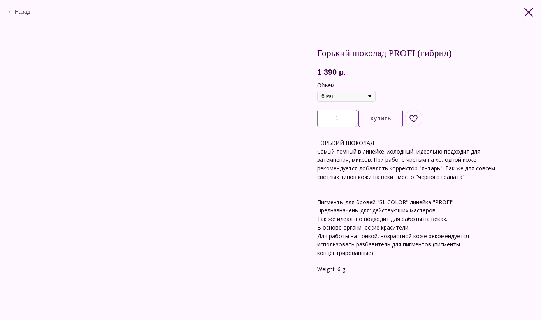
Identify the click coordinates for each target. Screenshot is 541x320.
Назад (22, 12)
